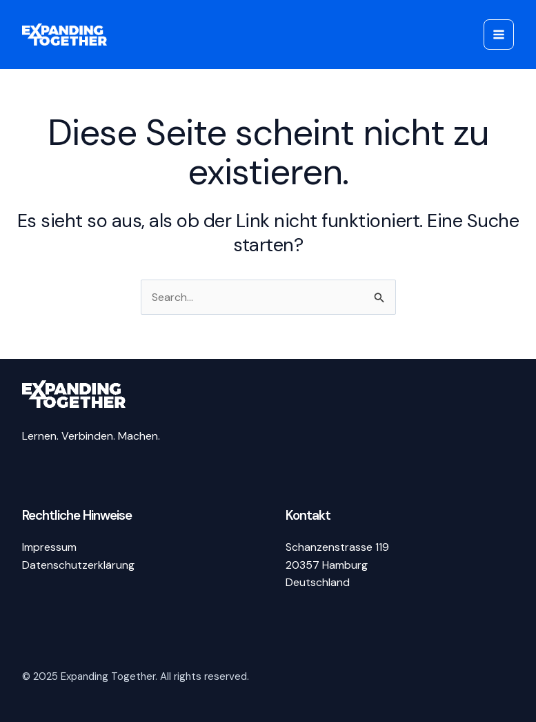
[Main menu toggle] (499, 34)
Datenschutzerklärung (78, 565)
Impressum (49, 547)
